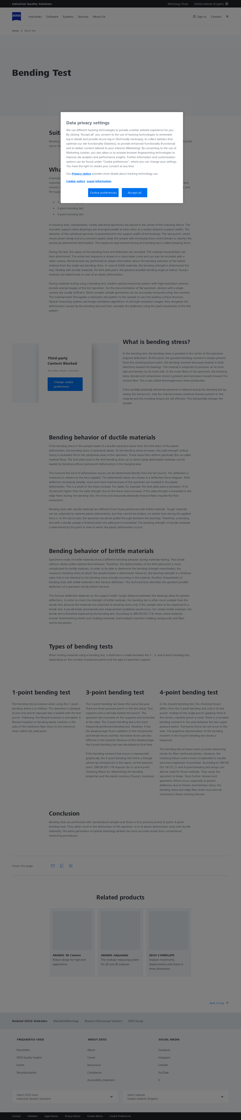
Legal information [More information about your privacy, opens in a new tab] (99, 181)
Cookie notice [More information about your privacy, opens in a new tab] (75, 181)
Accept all (134, 192)
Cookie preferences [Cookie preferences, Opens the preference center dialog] (103, 192)
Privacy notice (81, 173)
